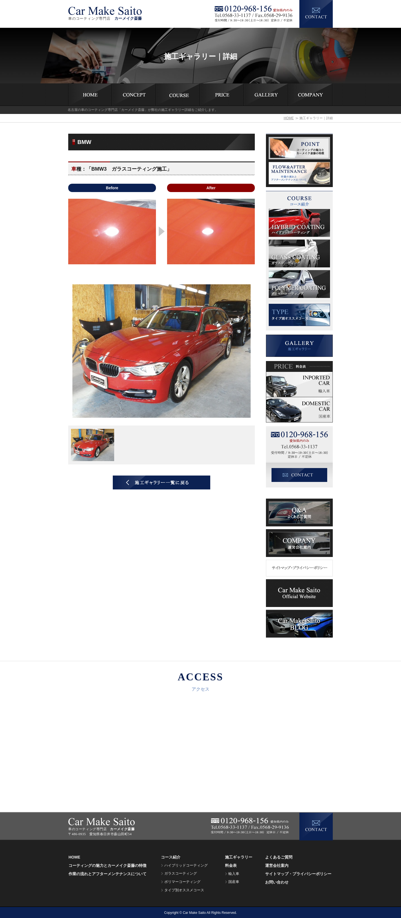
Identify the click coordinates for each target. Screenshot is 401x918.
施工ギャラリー (238, 857)
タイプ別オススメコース (184, 890)
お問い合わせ (276, 882)
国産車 (233, 882)
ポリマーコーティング (182, 882)
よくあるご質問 (278, 857)
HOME (289, 118)
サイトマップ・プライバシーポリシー (298, 874)
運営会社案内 (276, 865)
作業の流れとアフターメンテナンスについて (107, 874)
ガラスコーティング (180, 873)
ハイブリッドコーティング (186, 865)
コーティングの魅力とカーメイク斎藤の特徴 (107, 865)
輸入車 (233, 874)
